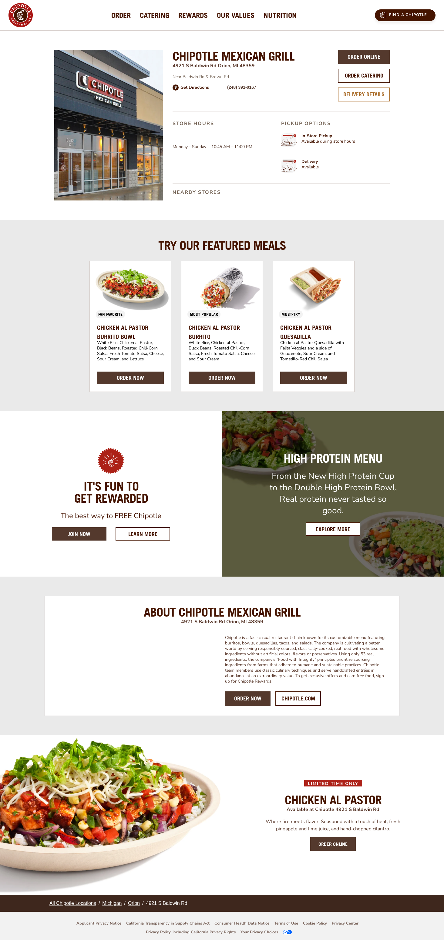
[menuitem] (121, 15)
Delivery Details (364, 94)
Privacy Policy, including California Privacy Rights (191, 932)
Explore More (333, 529)
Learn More (149, 534)
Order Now (247, 698)
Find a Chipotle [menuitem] (402, 15)
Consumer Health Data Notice (241, 923)
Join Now (79, 534)
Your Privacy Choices (259, 932)
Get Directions (194, 87)
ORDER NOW (130, 377)
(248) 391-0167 (241, 87)
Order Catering (364, 75)
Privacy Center (345, 923)
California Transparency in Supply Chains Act (168, 923)
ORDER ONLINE (333, 844)
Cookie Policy (315, 923)
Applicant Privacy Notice (98, 923)
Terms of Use (286, 923)
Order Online (364, 56)
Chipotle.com (298, 698)
